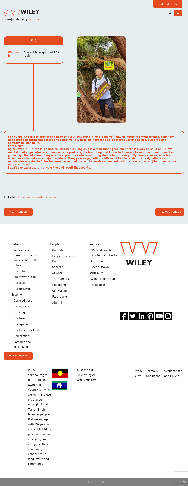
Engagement (60, 285)
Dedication (98, 285)
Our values (21, 271)
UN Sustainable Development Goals (104, 253)
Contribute (96, 273)
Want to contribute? (104, 279)
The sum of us (61, 279)
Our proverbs (22, 289)
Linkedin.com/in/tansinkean (37, 197)
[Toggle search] (170, 13)
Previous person (169, 212)
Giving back (21, 306)
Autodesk (97, 261)
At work (57, 273)
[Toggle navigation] (178, 13)
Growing (19, 312)
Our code (20, 283)
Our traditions (23, 300)
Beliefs (16, 244)
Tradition (18, 294)
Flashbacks (60, 296)
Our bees (20, 318)
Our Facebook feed (26, 330)
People (54, 244)
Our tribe (58, 250)
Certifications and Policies (173, 374)
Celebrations (22, 336)
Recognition (22, 324)
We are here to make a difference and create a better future (26, 258)
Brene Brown (100, 267)
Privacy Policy (137, 374)
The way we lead (25, 277)
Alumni (57, 302)
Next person (18, 212)
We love (94, 244)
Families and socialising (22, 345)
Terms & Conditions (153, 374)
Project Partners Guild (63, 259)
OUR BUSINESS (168, 4)
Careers (57, 267)
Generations (60, 291)
